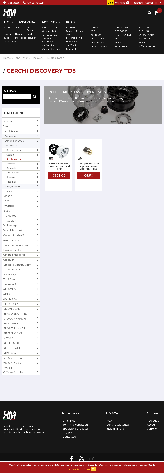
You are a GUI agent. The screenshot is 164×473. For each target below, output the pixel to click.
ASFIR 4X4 (96, 35)
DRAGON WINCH (124, 27)
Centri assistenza (117, 424)
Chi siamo (68, 420)
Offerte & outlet (147, 46)
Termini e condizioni (75, 424)
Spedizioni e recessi (75, 428)
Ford (29, 34)
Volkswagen (10, 41)
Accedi (149, 2)
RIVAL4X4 (144, 31)
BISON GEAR (97, 42)
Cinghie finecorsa (51, 49)
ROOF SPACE (146, 27)
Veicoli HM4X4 (49, 27)
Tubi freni (71, 45)
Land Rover (30, 28)
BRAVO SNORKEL (100, 46)
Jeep (17, 27)
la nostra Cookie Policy (79, 469)
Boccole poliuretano (48, 40)
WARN (142, 42)
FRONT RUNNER (123, 35)
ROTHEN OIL (121, 46)
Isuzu (6, 37)
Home (7, 57)
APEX (93, 31)
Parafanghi (71, 41)
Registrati (137, 2)
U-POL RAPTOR (147, 35)
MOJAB (119, 42)
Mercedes (20, 37)
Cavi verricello (49, 45)
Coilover (70, 27)
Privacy (67, 432)
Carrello (152, 428)
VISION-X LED (146, 38)
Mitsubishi (32, 37)
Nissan (18, 34)
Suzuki (7, 27)
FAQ (109, 420)
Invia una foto (115, 428)
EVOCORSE (121, 31)
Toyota (7, 34)
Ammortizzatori (50, 35)
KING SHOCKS (122, 38)
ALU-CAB (95, 27)
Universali (71, 49)
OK (93, 469)
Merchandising (74, 37)
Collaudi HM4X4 (50, 31)
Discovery (38, 57)
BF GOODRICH (98, 38)
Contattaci (69, 436)
